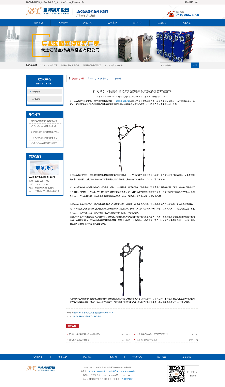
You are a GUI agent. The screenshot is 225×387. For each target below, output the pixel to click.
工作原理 (36, 99)
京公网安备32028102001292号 (122, 371)
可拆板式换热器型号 (92, 65)
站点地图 (189, 2)
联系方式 (186, 23)
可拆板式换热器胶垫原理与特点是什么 (88, 316)
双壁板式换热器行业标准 (147, 340)
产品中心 (87, 23)
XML (197, 2)
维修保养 (36, 91)
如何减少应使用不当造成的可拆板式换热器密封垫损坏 (46, 121)
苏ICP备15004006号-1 (98, 371)
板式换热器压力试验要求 (79, 340)
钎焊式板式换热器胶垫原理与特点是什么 (46, 132)
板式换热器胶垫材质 (114, 65)
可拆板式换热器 (123, 101)
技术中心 (137, 23)
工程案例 (112, 23)
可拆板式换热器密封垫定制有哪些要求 (85, 334)
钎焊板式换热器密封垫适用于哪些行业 (46, 143)
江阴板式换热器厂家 (49, 65)
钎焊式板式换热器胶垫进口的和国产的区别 (46, 126)
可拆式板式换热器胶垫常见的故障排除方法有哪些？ (93, 313)
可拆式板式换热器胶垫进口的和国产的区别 (46, 137)
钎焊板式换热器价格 (70, 65)
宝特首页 (38, 23)
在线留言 (162, 23)
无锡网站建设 (127, 379)
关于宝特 (63, 23)
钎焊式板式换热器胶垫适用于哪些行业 (152, 334)
